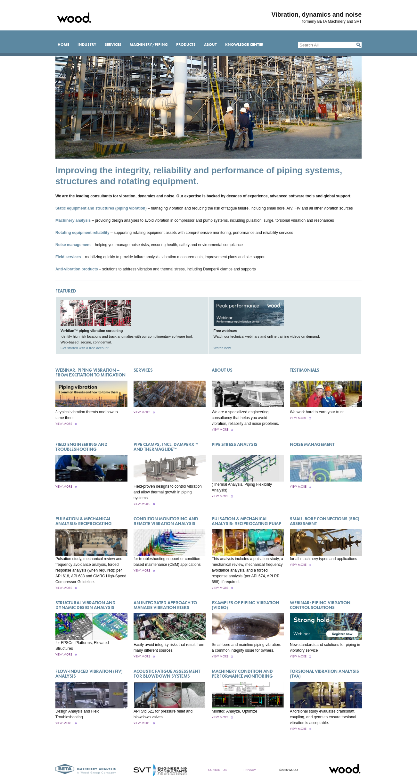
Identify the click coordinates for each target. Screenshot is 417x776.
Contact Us (217, 770)
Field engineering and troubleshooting (81, 447)
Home (63, 44)
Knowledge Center (244, 44)
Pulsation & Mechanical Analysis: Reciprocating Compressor (83, 523)
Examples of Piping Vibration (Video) (245, 605)
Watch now (222, 348)
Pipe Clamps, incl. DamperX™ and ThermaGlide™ (166, 447)
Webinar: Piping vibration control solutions (320, 605)
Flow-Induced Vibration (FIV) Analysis (89, 673)
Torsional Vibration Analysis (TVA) (324, 673)
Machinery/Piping (149, 44)
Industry (87, 44)
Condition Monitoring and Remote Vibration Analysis (166, 521)
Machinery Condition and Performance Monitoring (242, 673)
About (210, 44)
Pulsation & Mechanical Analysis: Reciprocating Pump (246, 521)
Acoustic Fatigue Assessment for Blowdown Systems (167, 673)
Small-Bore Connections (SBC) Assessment (324, 521)
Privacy (249, 770)
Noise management (312, 444)
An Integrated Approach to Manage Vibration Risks (165, 605)
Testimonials (304, 370)
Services (113, 44)
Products (186, 44)
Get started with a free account (85, 348)
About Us (222, 370)
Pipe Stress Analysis (235, 444)
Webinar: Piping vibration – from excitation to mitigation (90, 372)
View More (63, 424)
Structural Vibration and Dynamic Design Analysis (85, 605)
